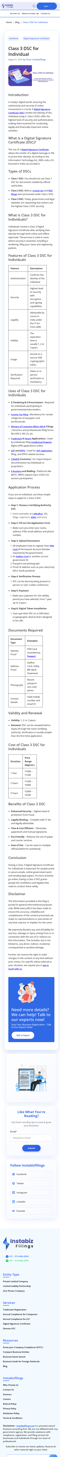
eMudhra (38, 513)
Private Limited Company (15, 1281)
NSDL (33, 517)
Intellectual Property (41, 442)
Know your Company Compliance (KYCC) (23, 1347)
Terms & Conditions (12, 1418)
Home (9, 22)
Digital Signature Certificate (35, 149)
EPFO (22, 450)
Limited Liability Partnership (17, 1286)
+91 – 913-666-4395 (17, 1260)
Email (13, 1131)
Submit (31, 1148)
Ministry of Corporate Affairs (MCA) (28, 426)
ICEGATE (15, 459)
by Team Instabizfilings (34, 59)
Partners (7, 1394)
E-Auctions (16, 471)
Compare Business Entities (16, 1352)
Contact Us (45, 13)
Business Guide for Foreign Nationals (21, 1361)
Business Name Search (14, 1356)
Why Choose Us (10, 1385)
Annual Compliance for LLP (16, 1319)
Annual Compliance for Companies (20, 1314)
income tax (38, 190)
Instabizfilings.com (25, 1425)
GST (13, 450)
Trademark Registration (14, 1309)
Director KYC (9, 1328)
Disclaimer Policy (11, 1413)
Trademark (16, 438)
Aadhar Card (22, 556)
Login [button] (46, 6)
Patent (28, 438)
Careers (7, 1399)
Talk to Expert (23, 1035)
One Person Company (14, 1290)
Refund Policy (9, 1403)
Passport (31, 656)
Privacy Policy (9, 1408)
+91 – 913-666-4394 (17, 1256)
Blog (17, 22)
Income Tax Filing (19, 414)
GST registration (44, 450)
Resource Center (30, 13)
